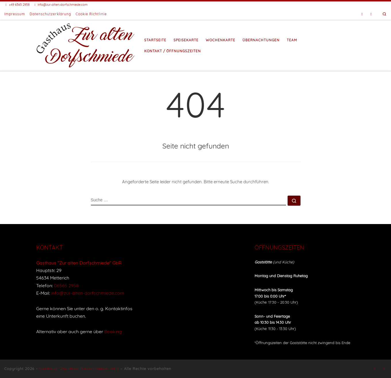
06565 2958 (66, 285)
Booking (113, 331)
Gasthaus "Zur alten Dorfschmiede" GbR (79, 368)
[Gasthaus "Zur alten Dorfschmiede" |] (86, 44)
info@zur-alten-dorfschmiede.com (87, 293)
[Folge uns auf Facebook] (362, 14)
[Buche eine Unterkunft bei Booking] (371, 14)
